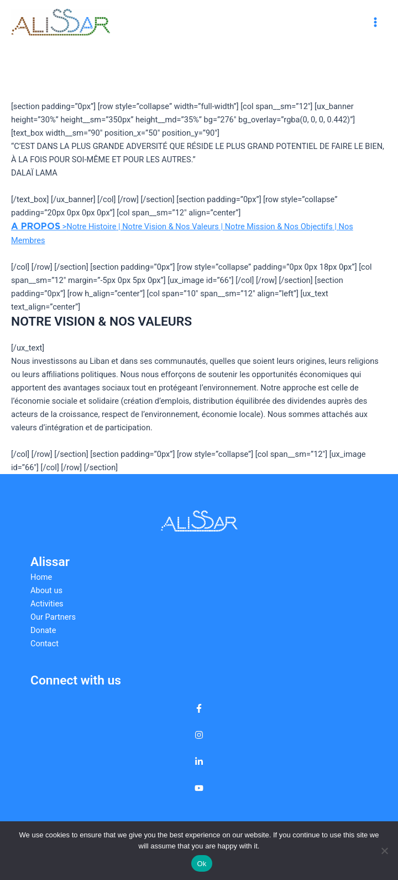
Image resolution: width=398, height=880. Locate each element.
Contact (44, 644)
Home (41, 577)
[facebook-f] (199, 708)
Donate (43, 630)
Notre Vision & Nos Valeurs (170, 226)
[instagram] (199, 735)
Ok (201, 864)
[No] (384, 850)
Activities (47, 604)
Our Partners (53, 617)
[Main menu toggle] (375, 22)
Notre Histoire (91, 226)
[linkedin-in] (199, 761)
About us (46, 590)
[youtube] (199, 788)
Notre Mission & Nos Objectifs (279, 226)
